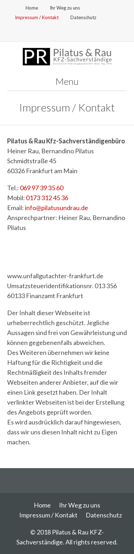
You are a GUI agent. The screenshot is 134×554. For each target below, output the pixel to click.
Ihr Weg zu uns (65, 8)
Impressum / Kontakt (37, 17)
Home (32, 8)
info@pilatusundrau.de (56, 208)
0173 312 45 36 (47, 198)
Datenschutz (83, 17)
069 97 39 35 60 (41, 188)
